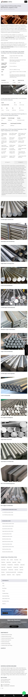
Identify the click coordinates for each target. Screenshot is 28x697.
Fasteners (4, 603)
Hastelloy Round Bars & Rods (7, 536)
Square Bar (14, 562)
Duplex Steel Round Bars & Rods (7, 531)
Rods (8, 559)
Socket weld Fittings (5, 596)
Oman (14, 668)
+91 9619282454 (23, 622)
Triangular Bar (15, 567)
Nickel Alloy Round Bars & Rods (7, 541)
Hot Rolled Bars (20, 572)
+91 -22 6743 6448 (5, 684)
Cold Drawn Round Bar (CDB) (11, 572)
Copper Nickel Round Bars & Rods (8, 546)
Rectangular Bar (4, 569)
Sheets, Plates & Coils (6, 598)
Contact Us (6, 92)
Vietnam (8, 669)
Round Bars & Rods (5, 601)
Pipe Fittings (4, 588)
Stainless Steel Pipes (5, 641)
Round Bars (16, 559)
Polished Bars (16, 564)
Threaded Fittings (5, 593)
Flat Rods (2, 572)
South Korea (15, 669)
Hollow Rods (22, 564)
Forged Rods (18, 574)
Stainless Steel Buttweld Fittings (8, 638)
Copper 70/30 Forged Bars (19, 28)
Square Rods (9, 562)
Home (2, 9)
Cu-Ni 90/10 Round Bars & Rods (7, 512)
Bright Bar (21, 567)
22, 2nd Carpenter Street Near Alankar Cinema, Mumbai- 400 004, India (5, 681)
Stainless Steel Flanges (6, 643)
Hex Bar (11, 559)
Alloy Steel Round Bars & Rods (7, 528)
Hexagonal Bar (9, 567)
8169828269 (12, 685)
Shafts (13, 574)
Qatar (5, 668)
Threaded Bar (3, 564)
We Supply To (7, 162)
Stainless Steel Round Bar (6, 636)
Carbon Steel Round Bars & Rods (7, 526)
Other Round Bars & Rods (6, 549)
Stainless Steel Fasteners (6, 640)
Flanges (3, 590)
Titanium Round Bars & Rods (7, 544)
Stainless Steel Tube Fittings (7, 645)
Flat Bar (19, 562)
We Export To (20, 162)
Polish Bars (3, 562)
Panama (6, 672)
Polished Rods (10, 569)
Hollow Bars (3, 567)
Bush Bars (21, 569)
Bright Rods (9, 574)
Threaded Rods (10, 564)
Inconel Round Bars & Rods (6, 533)
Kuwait (13, 672)
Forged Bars (3, 574)
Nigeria (4, 674)
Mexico (14, 674)
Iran (25, 668)
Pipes (3, 583)
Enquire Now (26, 350)
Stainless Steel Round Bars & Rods (8, 523)
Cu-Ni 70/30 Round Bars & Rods (7, 514)
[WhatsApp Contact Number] (4, 695)
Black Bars (16, 569)
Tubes (3, 585)
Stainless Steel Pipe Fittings (7, 634)
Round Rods (3, 559)
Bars (20, 559)
